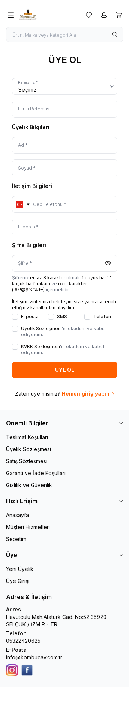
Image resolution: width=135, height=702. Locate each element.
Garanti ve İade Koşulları (36, 473)
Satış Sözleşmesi (26, 461)
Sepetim (16, 539)
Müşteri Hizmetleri (28, 527)
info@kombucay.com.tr (34, 657)
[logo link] (49, 15)
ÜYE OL (64, 370)
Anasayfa (17, 515)
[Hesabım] (103, 14)
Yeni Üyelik (19, 569)
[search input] (64, 34)
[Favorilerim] (88, 14)
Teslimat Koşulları (27, 437)
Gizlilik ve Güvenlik (29, 485)
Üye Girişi (17, 581)
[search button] (114, 34)
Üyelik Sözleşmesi (28, 449)
